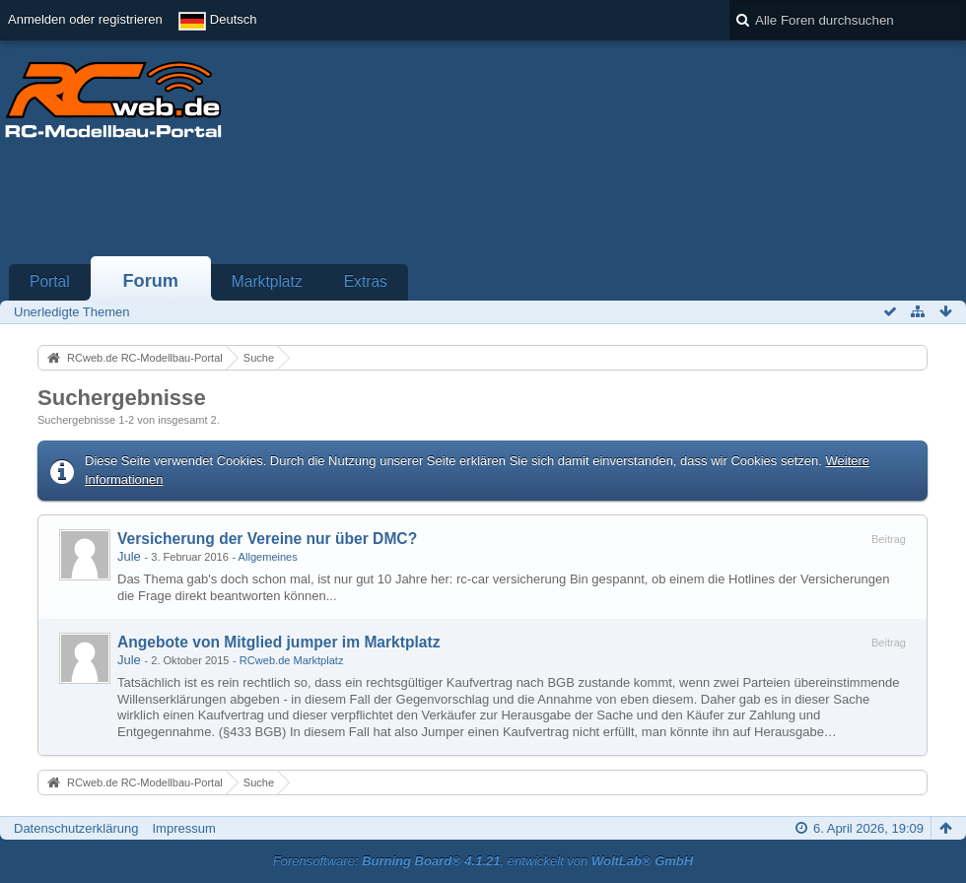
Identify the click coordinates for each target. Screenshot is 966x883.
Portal (50, 281)
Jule (129, 556)
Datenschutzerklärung (76, 828)
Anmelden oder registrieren (85, 19)
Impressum (183, 828)
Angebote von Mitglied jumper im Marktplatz (279, 642)
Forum (150, 281)
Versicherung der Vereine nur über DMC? (267, 538)
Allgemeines (268, 557)
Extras (365, 281)
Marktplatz (267, 281)
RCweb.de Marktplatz (292, 660)
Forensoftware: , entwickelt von (483, 860)
